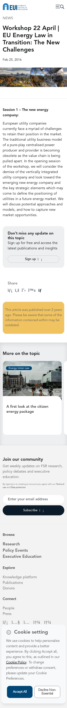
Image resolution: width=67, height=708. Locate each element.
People (8, 608)
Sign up (33, 259)
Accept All (20, 691)
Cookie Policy (16, 662)
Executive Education (22, 557)
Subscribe (33, 510)
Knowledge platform (20, 577)
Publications (13, 583)
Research (11, 544)
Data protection (18, 487)
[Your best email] (33, 499)
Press (7, 614)
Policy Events (15, 551)
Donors (9, 588)
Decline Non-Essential (47, 691)
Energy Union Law (19, 368)
